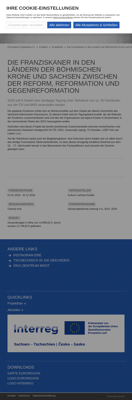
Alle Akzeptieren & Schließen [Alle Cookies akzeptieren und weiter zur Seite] (96, 25)
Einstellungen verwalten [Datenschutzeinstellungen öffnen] (25, 25)
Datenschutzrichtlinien (63, 17)
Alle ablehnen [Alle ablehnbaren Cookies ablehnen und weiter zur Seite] (59, 25)
